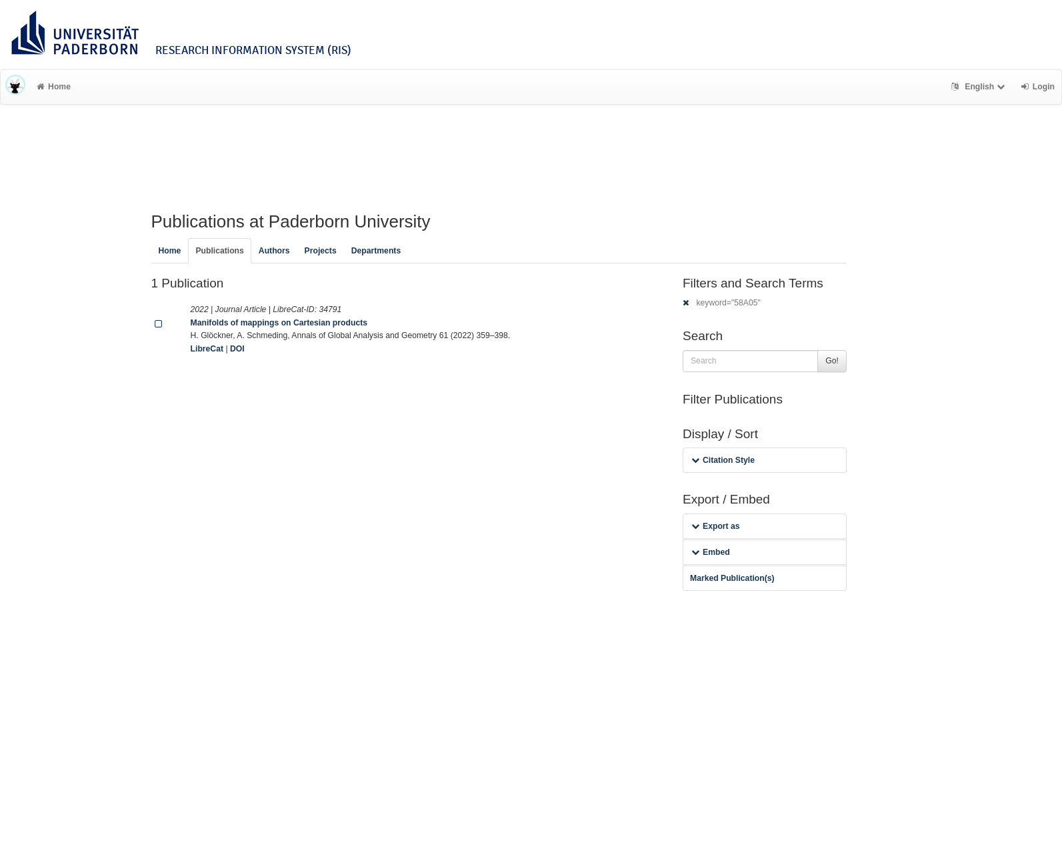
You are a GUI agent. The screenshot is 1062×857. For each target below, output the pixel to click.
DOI (237, 348)
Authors (274, 250)
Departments (376, 250)
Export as (715, 526)
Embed (710, 552)
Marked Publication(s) (732, 578)
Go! (832, 360)
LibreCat (207, 348)
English (979, 86)
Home (54, 86)
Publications (219, 250)
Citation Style (723, 460)
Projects (321, 250)
